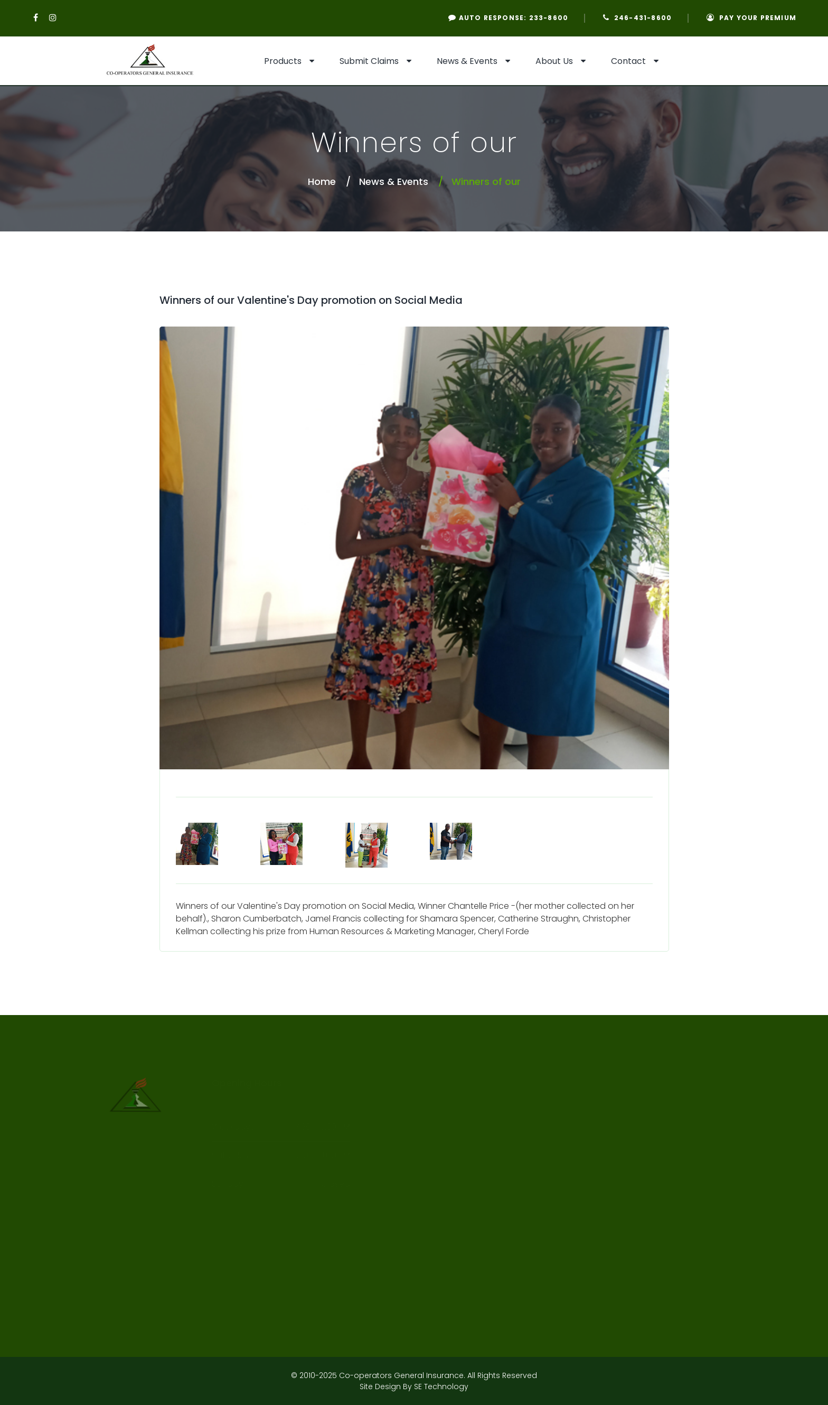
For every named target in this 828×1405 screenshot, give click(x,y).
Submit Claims (369, 61)
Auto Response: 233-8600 (508, 17)
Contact (628, 61)
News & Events (467, 61)
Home (322, 181)
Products (283, 61)
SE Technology (441, 1386)
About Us (554, 61)
